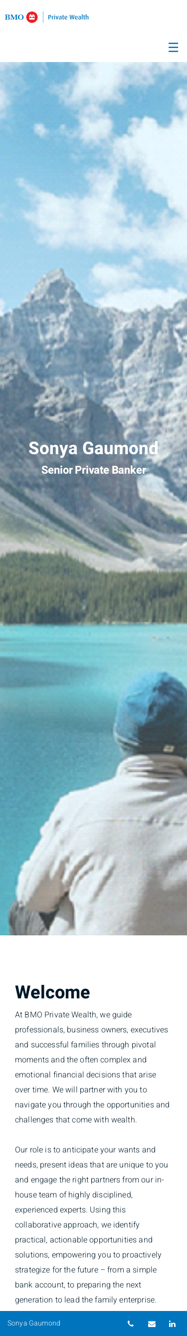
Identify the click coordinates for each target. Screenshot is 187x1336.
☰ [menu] (173, 48)
